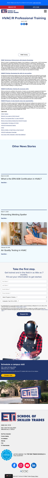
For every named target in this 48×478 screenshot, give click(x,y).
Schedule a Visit (8, 375)
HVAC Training (24, 54)
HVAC (2, 127)
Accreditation (4, 438)
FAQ (2, 443)
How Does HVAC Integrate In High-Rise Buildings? (13, 134)
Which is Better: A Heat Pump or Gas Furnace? (12, 130)
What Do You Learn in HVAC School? (10, 116)
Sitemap (3, 441)
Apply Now (36, 7)
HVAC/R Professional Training (8, 125)
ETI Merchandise (5, 445)
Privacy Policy (34, 476)
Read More (3, 182)
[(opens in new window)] (14, 465)
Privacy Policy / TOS (21, 306)
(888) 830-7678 (12, 7)
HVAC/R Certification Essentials (8, 132)
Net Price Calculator (6, 434)
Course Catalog (5, 436)
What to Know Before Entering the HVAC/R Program (14, 120)
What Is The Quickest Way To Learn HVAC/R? (12, 118)
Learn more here (37, 2)
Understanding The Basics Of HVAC (10, 123)
